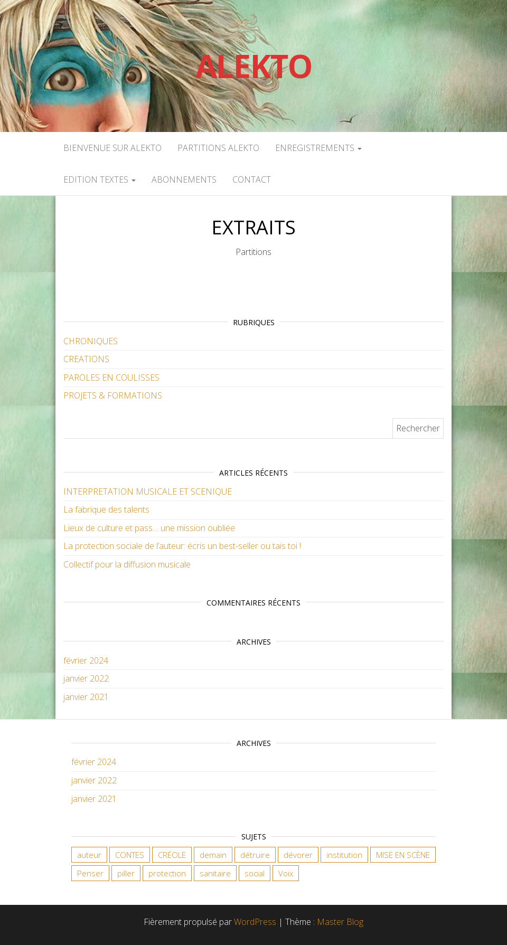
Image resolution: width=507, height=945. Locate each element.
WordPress (255, 922)
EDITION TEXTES (99, 179)
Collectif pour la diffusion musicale (127, 564)
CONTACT (251, 179)
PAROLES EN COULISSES (111, 377)
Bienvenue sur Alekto (112, 148)
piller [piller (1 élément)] (126, 873)
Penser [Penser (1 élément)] (90, 873)
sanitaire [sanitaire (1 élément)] (215, 873)
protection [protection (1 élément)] (167, 873)
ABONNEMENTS (184, 179)
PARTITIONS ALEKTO (218, 148)
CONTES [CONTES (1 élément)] (129, 854)
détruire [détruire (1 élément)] (255, 854)
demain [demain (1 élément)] (213, 854)
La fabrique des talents (106, 509)
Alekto (253, 66)
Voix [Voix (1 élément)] (285, 873)
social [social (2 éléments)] (255, 873)
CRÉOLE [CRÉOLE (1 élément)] (172, 854)
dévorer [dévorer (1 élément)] (298, 854)
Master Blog (340, 922)
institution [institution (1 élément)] (344, 854)
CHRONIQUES (90, 341)
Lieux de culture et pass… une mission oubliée (149, 528)
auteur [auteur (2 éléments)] (89, 854)
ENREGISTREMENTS (318, 148)
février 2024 (85, 660)
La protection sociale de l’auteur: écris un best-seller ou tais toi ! (182, 546)
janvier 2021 (86, 697)
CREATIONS (86, 359)
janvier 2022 (86, 678)
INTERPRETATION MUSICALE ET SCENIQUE (147, 491)
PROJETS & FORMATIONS (112, 395)
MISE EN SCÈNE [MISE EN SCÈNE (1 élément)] (403, 854)
